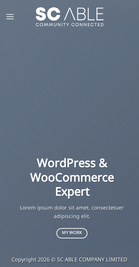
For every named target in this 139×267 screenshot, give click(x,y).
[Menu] (10, 16)
